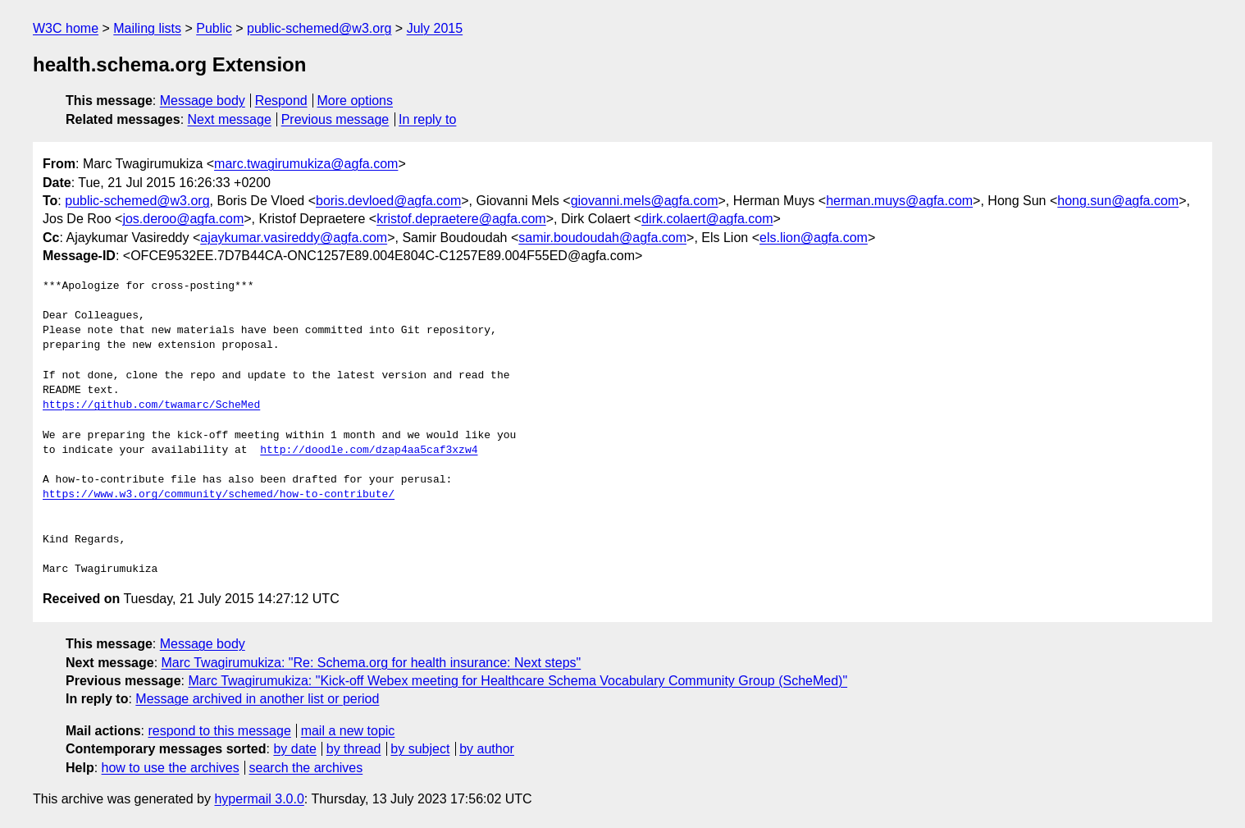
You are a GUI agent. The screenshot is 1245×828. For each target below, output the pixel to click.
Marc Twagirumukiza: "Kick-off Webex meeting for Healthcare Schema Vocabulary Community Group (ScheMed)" (517, 681)
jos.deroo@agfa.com (183, 219)
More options (355, 101)
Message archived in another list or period (257, 699)
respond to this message (219, 731)
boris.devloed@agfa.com (388, 201)
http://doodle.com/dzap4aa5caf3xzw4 (368, 450)
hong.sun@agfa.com (1118, 201)
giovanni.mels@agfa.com (644, 201)
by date (294, 749)
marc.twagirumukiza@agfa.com (306, 164)
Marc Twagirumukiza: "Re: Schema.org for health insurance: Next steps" (371, 663)
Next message (229, 119)
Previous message (335, 119)
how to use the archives (170, 768)
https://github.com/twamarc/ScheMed (151, 405)
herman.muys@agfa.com (899, 201)
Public (214, 28)
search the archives (306, 768)
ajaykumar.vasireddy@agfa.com (293, 238)
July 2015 (435, 28)
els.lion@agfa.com (813, 238)
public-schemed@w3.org (319, 28)
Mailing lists (147, 28)
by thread (353, 749)
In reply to (427, 119)
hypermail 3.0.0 (258, 799)
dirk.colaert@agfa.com (707, 219)
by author (486, 749)
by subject (419, 749)
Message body (202, 101)
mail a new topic (348, 731)
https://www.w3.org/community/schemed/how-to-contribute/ (218, 494)
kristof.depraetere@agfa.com (461, 219)
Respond (281, 101)
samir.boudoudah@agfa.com (602, 238)
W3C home (65, 28)
